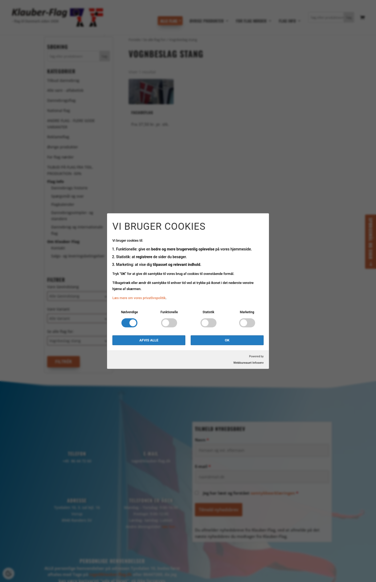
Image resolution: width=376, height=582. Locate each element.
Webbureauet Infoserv (248, 363)
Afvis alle (148, 340)
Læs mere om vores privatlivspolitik (139, 298)
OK (227, 340)
